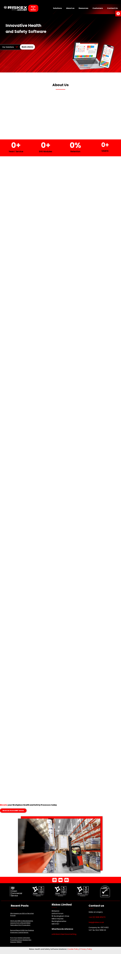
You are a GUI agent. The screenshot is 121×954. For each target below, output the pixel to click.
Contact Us (112, 8)
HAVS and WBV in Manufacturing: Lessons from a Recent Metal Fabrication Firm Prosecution (21, 923)
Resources (83, 8)
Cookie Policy (73, 949)
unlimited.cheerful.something (64, 934)
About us (70, 8)
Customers (98, 8)
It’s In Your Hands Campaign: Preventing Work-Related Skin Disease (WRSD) (20, 940)
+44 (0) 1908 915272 (97, 917)
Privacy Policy (86, 949)
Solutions (57, 8)
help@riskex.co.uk (96, 922)
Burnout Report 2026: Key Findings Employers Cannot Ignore (22, 931)
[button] (118, 13)
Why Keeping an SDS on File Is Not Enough (22, 914)
